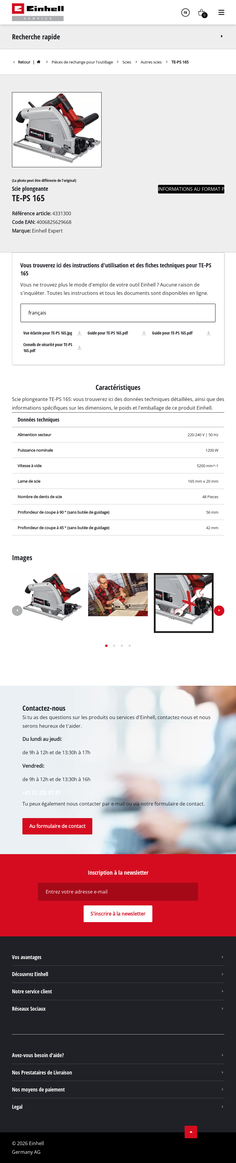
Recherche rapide (118, 36)
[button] (106, 646)
